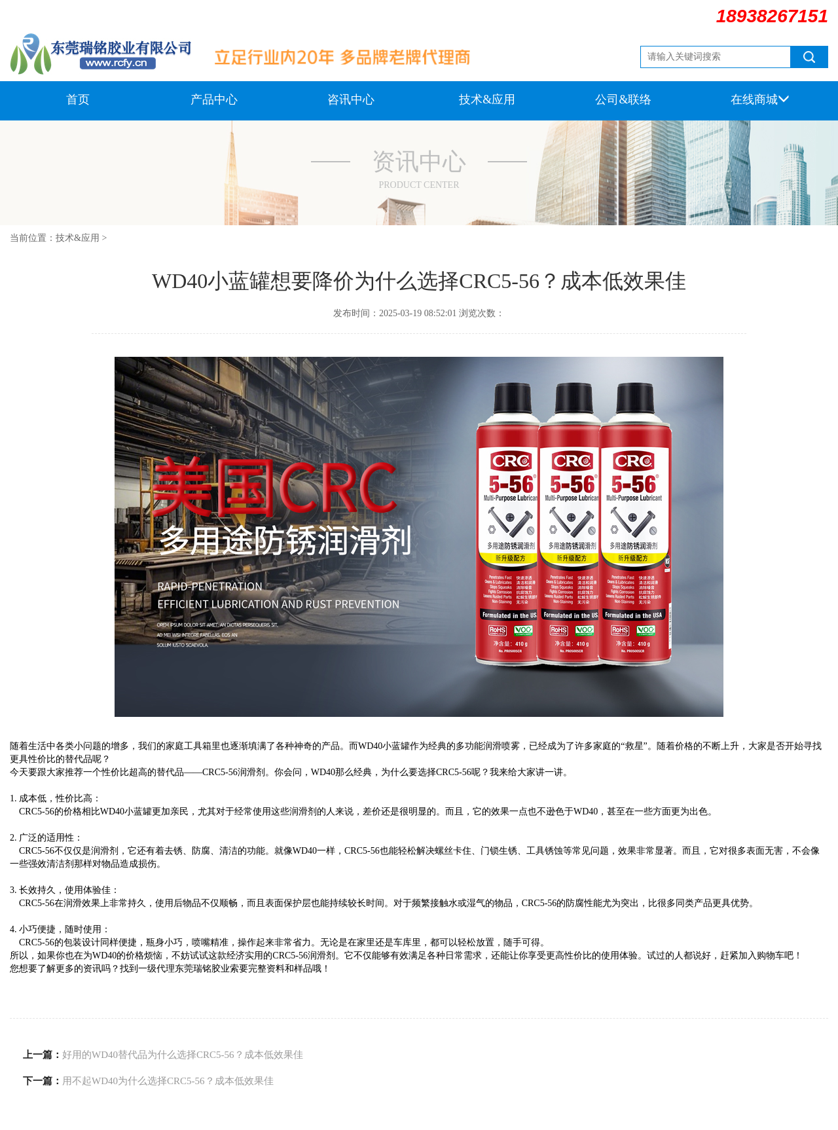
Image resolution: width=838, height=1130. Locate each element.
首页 (78, 99)
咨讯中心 (350, 99)
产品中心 (214, 99)
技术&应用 (487, 99)
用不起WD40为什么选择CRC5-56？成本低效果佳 (168, 1081)
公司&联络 (623, 99)
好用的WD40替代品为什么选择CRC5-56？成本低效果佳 (182, 1054)
